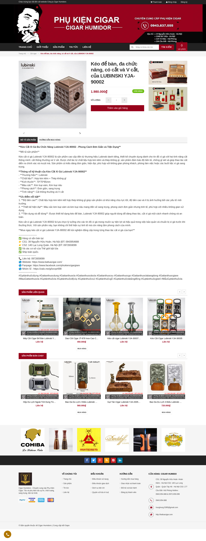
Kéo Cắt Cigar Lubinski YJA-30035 (166, 350)
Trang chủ (67, 491)
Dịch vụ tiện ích (98, 500)
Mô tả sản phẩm (28, 152)
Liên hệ (66, 504)
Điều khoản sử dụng (100, 491)
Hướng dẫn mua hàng (49, 152)
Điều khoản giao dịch (100, 495)
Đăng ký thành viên (128, 504)
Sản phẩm (67, 495)
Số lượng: (96, 100)
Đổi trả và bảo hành (129, 500)
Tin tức (66, 500)
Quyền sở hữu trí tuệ (100, 504)
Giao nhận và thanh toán (131, 495)
